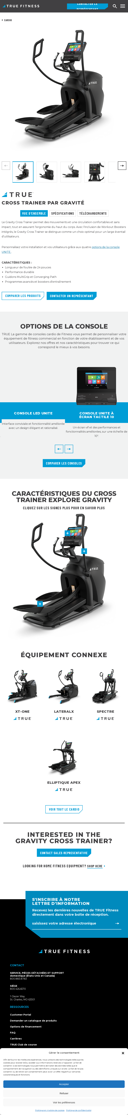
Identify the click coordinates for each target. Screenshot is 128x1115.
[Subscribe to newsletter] (117, 923)
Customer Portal (20, 1014)
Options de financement (26, 1026)
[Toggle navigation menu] (122, 6)
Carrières (16, 1038)
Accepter (64, 1084)
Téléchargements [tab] (93, 213)
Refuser (64, 1093)
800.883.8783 (18, 978)
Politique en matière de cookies (49, 1110)
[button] (123, 1052)
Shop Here (94, 866)
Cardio (8, 20)
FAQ (13, 1032)
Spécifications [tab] (62, 213)
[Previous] (59, 449)
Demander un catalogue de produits (33, 1020)
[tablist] (64, 213)
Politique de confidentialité (78, 1110)
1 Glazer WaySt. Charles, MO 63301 (26, 998)
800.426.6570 (18, 988)
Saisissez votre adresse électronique (64, 923)
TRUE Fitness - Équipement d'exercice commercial (20, 6)
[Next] (122, 165)
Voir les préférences (64, 1102)
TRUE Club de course (23, 1044)
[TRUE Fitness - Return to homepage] (64, 951)
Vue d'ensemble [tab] (34, 213)
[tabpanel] (64, 256)
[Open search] (115, 6)
